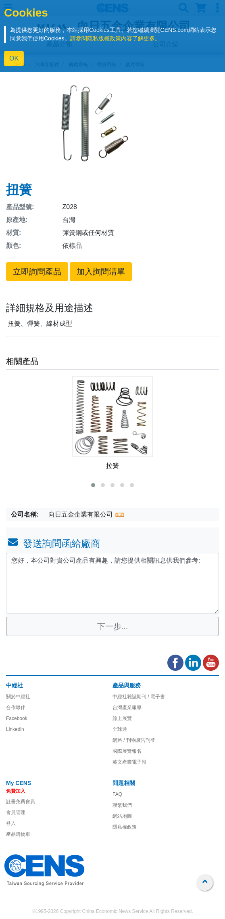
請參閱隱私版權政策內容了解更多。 (115, 38)
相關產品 (22, 361)
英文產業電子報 (129, 762)
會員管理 (15, 812)
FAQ (117, 794)
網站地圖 (122, 816)
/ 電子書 (155, 696)
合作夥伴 (15, 707)
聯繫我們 (122, 805)
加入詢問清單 (101, 271)
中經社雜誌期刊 (129, 696)
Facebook (16, 718)
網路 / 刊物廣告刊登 (133, 740)
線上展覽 (122, 718)
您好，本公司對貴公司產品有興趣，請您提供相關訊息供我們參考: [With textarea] (112, 583)
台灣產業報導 (127, 707)
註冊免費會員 (20, 801)
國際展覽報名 (127, 751)
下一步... (112, 626)
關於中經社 (18, 696)
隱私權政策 (124, 827)
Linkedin (15, 729)
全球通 (119, 729)
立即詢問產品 (37, 271)
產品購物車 (18, 834)
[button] (93, 485)
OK (14, 58)
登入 (11, 823)
